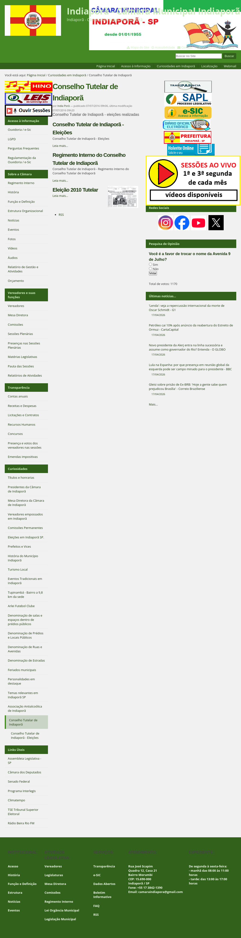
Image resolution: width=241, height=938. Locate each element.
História (14, 875)
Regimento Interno (59, 901)
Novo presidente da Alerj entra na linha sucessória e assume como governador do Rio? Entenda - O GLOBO (191, 350)
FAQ (96, 906)
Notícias (14, 901)
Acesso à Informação (136, 66)
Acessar (229, 47)
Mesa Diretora (55, 884)
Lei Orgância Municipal (62, 910)
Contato (187, 47)
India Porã (63, 106)
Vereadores (53, 866)
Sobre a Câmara (20, 174)
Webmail (230, 66)
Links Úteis (16, 750)
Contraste (214, 47)
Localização (209, 66)
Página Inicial (105, 66)
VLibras (200, 47)
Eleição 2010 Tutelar (75, 190)
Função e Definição (22, 884)
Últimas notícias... (162, 296)
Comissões (53, 892)
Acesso (13, 866)
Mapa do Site (140, 47)
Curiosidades (17, 469)
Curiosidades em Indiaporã (176, 66)
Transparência (19, 387)
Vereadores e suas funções (21, 295)
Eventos (14, 910)
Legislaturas (54, 875)
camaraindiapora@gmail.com (160, 892)
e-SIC (97, 875)
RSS (61, 214)
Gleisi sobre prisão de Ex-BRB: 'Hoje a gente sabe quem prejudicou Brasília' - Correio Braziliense (191, 389)
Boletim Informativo (102, 894)
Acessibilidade (165, 47)
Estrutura (15, 892)
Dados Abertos (104, 884)
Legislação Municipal (60, 919)
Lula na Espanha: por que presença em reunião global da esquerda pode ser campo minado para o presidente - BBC (191, 369)
